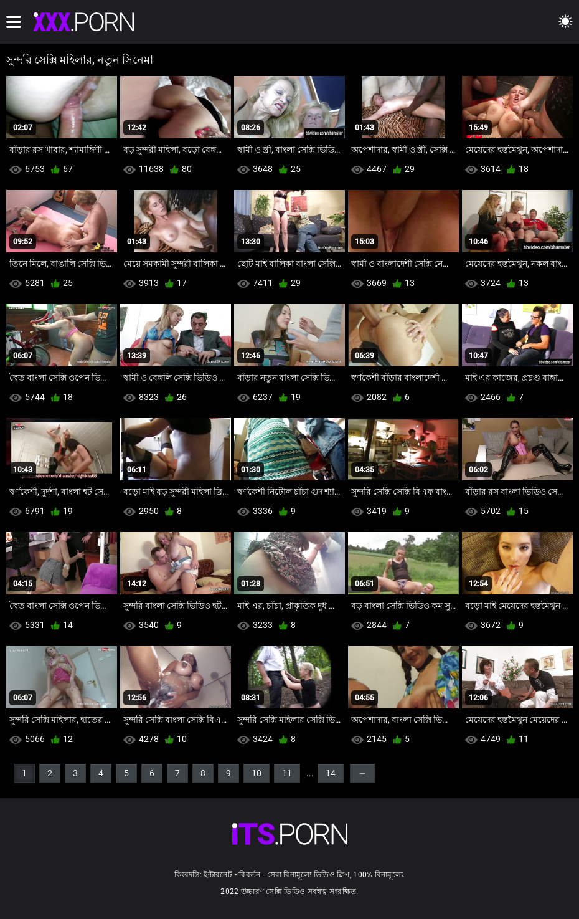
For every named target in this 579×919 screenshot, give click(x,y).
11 (287, 773)
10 (256, 773)
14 (331, 773)
